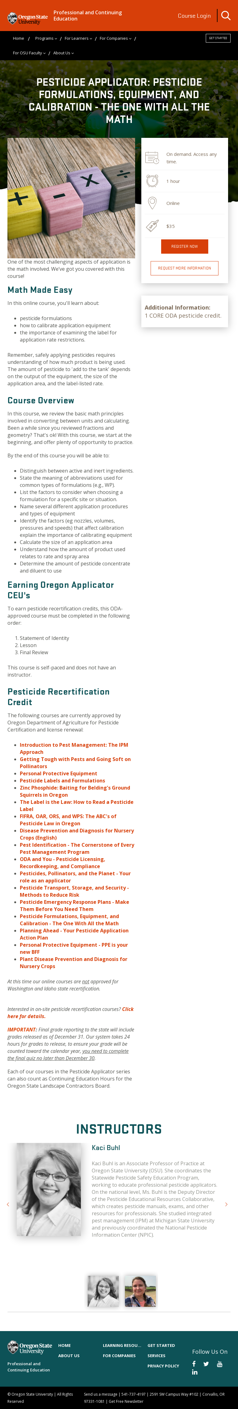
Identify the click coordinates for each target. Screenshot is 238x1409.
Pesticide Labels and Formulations (62, 780)
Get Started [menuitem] (161, 1345)
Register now (184, 246)
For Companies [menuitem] (114, 38)
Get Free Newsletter (126, 1401)
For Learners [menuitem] (77, 38)
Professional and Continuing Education (88, 15)
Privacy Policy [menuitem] (163, 1366)
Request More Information (184, 268)
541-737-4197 (133, 1394)
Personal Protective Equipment (58, 773)
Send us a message (100, 1394)
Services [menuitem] (156, 1355)
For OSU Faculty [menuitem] (27, 53)
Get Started (218, 38)
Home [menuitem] (18, 38)
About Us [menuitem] (61, 53)
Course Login (194, 15)
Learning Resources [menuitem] (122, 1345)
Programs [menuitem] (44, 38)
